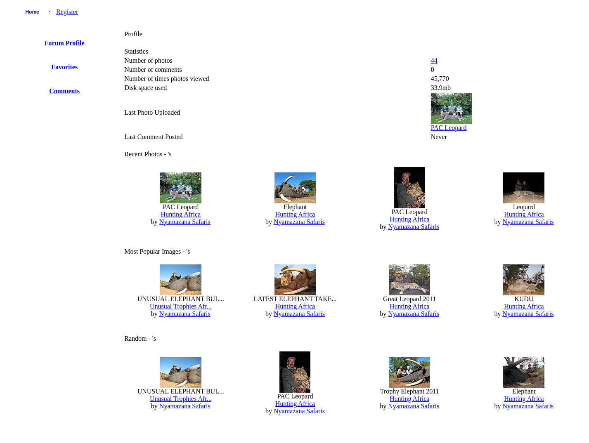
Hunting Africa (181, 214)
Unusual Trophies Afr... (181, 306)
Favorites (64, 67)
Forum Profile (65, 43)
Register (67, 11)
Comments (64, 90)
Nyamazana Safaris (185, 221)
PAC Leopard (449, 127)
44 (434, 60)
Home (32, 12)
